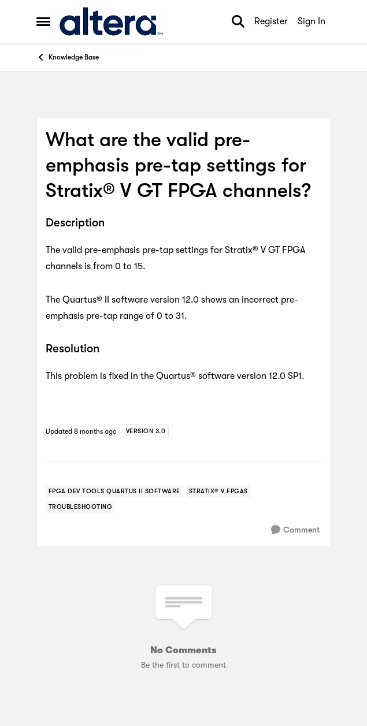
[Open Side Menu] (43, 21)
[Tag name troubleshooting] (81, 507)
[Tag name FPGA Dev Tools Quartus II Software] (114, 491)
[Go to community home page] (111, 21)
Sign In (311, 21)
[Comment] (295, 530)
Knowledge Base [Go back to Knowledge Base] (67, 57)
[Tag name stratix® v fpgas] (218, 491)
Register (271, 21)
